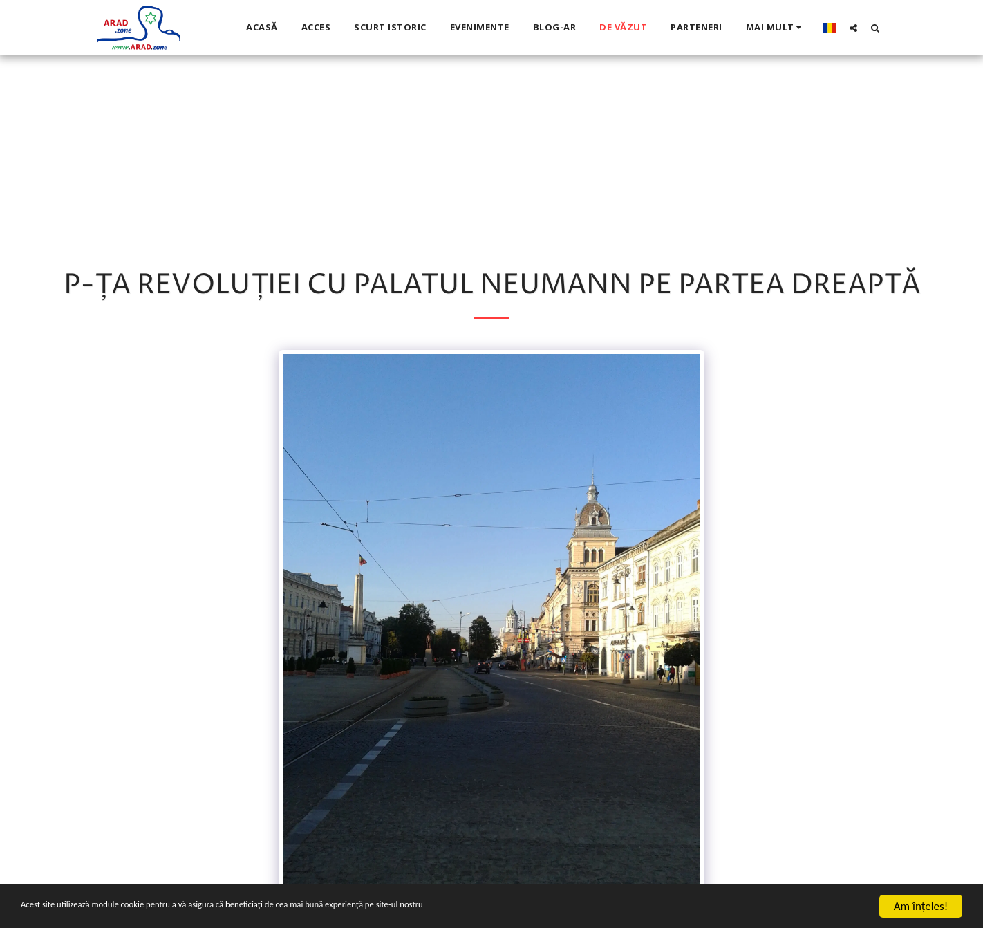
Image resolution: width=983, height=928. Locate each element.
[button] (853, 28)
